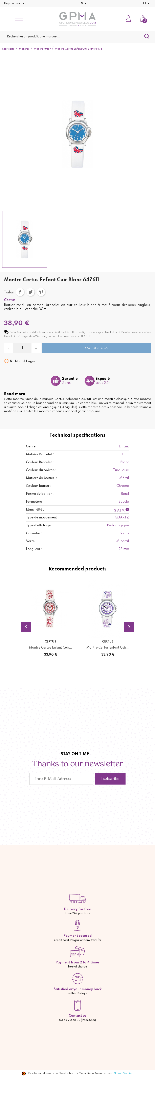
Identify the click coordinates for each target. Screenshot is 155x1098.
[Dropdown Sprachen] (147, 3)
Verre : (31, 541)
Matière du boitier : (41, 478)
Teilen (20, 292)
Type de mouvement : (42, 517)
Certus (10, 300)
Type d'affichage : (39, 525)
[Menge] (22, 348)
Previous (26, 627)
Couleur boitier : (38, 486)
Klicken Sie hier (122, 1073)
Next (129, 627)
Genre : (31, 446)
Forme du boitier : (40, 494)
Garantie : (34, 533)
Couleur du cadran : (41, 470)
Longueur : (34, 549)
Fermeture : (35, 501)
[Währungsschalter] (84, 3)
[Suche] (77, 37)
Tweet (30, 292)
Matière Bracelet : (40, 454)
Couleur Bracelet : (40, 462)
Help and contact (15, 3)
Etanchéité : (35, 509)
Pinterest (41, 292)
